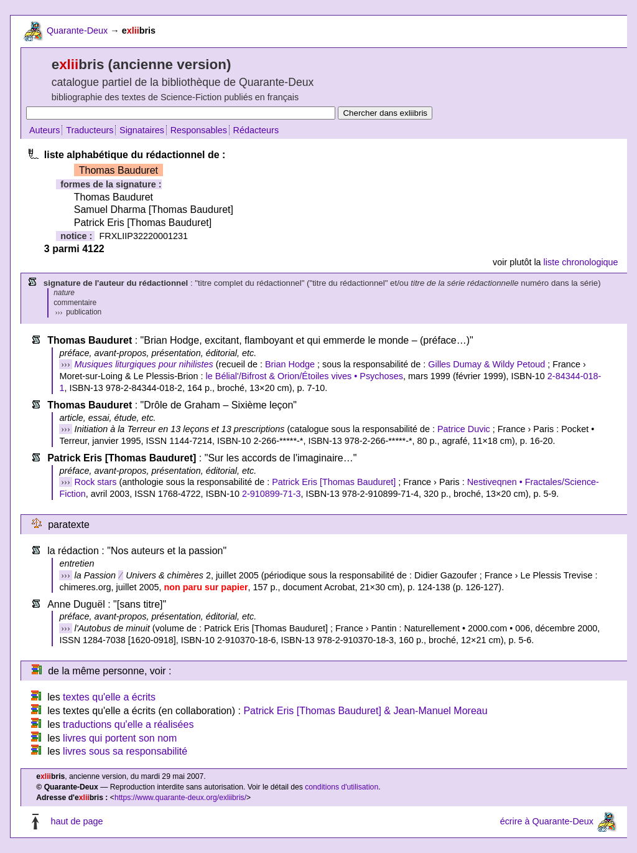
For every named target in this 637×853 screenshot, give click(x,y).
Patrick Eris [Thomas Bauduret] (334, 482)
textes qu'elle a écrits (109, 697)
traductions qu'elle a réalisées (128, 724)
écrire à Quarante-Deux (546, 821)
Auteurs (44, 130)
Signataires (141, 130)
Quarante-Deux (77, 30)
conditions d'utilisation (341, 787)
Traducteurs (89, 130)
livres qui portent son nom (120, 738)
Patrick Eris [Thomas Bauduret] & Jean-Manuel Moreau (365, 710)
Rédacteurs (256, 130)
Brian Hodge (290, 364)
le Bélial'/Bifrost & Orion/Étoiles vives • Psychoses (304, 376)
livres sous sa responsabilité (125, 751)
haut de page (76, 821)
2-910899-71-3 (271, 494)
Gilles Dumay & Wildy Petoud (486, 364)
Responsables (198, 130)
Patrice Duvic (463, 429)
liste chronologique (581, 262)
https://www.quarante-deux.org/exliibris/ (180, 797)
